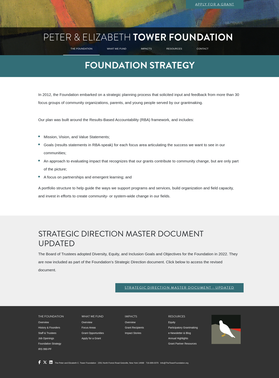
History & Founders (49, 327)
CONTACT (203, 48)
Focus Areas (89, 327)
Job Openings (46, 338)
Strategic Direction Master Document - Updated (179, 287)
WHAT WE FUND (116, 48)
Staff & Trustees (47, 333)
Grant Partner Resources (182, 343)
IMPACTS (146, 48)
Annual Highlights (178, 338)
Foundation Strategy (49, 343)
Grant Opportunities (93, 333)
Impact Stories (133, 333)
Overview (43, 322)
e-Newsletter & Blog (179, 333)
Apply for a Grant (214, 4)
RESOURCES (174, 48)
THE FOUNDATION (81, 48)
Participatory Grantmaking (183, 327)
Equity (171, 322)
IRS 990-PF (45, 349)
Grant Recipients (134, 327)
